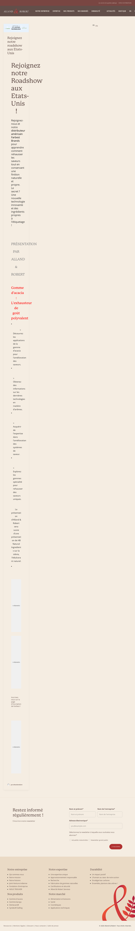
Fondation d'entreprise (18, 886)
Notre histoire (14, 880)
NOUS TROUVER (15, 889)
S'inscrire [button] (116, 847)
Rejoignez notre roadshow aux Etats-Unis (15, 45)
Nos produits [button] (68, 11)
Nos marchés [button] (83, 11)
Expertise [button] (56, 11)
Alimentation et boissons (60, 899)
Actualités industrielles (78, 840)
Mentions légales (19, 926)
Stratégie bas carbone (100, 880)
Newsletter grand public (98, 840)
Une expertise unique (59, 874)
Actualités (111, 11)
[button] (16, 28)
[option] (96, 26)
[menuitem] (108, 3)
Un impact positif (99, 874)
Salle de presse (53, 926)
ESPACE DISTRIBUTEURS (125, 3)
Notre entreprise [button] (42, 11)
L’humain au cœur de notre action (105, 877)
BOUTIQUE (122, 11)
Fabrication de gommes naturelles (64, 883)
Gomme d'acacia (16, 899)
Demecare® (14, 905)
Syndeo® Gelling (15, 908)
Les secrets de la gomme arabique (108, 3)
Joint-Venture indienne (18, 883)
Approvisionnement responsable (64, 877)
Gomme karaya (15, 902)
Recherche (55, 880)
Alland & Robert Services (60, 889)
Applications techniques (60, 908)
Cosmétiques (56, 905)
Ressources (8, 926)
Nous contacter (40, 926)
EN (130, 11)
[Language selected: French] (96, 25)
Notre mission (15, 877)
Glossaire (30, 926)
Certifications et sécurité (60, 886)
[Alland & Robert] (16, 11)
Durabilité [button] (96, 11)
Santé (53, 902)
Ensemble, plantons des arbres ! (104, 883)
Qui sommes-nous (16, 874)
